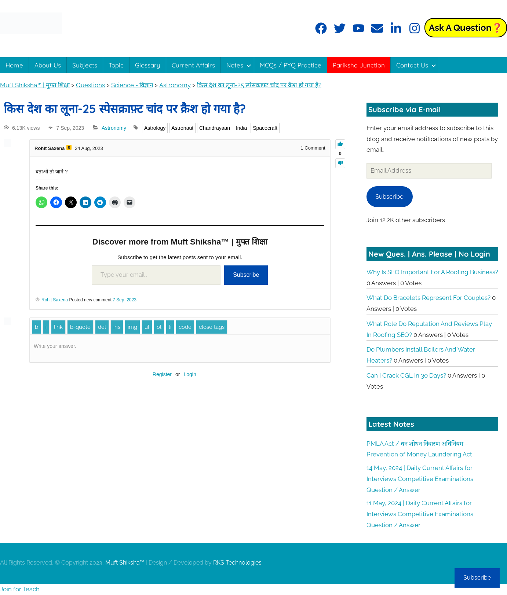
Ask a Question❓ (466, 27)
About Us (47, 65)
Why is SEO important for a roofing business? (432, 272)
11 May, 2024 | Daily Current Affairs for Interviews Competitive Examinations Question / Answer (419, 514)
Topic (116, 65)
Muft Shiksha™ (124, 562)
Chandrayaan (214, 128)
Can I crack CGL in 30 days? (406, 375)
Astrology (154, 128)
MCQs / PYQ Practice (290, 65)
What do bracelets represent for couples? (428, 297)
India (241, 128)
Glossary (147, 65)
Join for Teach (20, 589)
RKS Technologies (237, 562)
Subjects (84, 65)
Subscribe (246, 275)
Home (14, 65)
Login (189, 374)
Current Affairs (193, 65)
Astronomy (114, 128)
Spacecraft (265, 128)
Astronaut (182, 128)
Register (162, 374)
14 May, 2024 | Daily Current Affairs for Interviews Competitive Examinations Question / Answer (419, 478)
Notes (238, 65)
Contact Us (416, 65)
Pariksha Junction (359, 65)
